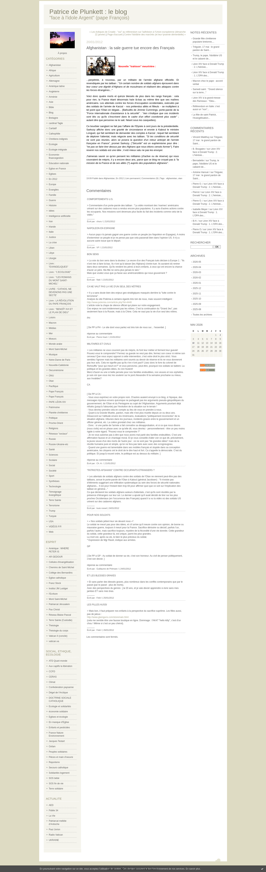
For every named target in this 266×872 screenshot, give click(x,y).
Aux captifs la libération (60, 666)
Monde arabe (55, 344)
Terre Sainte (55, 500)
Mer (51, 333)
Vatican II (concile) (58, 636)
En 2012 (53, 179)
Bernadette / (199, 160)
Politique (53, 418)
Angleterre (54, 91)
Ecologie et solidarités (60, 706)
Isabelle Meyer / (201, 209)
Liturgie (52, 258)
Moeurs (52, 338)
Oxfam (52, 746)
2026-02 (197, 277)
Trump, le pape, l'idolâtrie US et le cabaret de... (206, 163)
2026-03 (197, 272)
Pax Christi (54, 609)
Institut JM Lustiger (58, 588)
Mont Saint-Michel (58, 349)
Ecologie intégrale (58, 149)
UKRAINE (54, 840)
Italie (51, 232)
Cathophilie (54, 133)
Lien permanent (132, 178)
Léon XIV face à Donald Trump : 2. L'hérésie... (206, 152)
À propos (62, 53)
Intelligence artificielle (60, 216)
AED (51, 805)
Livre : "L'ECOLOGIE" (60, 272)
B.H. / (196, 221)
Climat (52, 682)
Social (52, 465)
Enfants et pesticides (59, 727)
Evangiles (54, 189)
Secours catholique (58, 767)
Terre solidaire (56, 788)
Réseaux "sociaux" (58, 433)
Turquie (52, 516)
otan (180, 178)
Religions (53, 428)
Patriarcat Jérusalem (59, 604)
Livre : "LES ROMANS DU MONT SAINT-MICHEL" (60, 280)
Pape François (56, 391)
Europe (52, 184)
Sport (51, 476)
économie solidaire (58, 711)
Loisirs (52, 317)
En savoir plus (193, 868)
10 (193, 343)
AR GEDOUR (56, 556)
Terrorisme (54, 505)
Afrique (52, 70)
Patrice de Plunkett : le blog (88, 11)
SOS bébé (54, 778)
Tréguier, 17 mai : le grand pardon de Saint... (208, 140)
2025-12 (197, 288)
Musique (53, 354)
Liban (51, 247)
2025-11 (197, 293)
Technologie (55, 486)
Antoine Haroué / (201, 172)
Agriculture (54, 75)
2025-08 (197, 309)
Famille (52, 195)
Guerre (52, 200)
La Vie (52, 815)
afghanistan (171, 178)
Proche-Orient (56, 423)
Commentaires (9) (150, 178)
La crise (53, 242)
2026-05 (197, 262)
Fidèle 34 (53, 810)
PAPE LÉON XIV (57, 402)
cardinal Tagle (56, 123)
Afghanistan (55, 65)
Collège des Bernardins (61, 572)
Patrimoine (54, 407)
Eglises (52, 174)
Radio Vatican (56, 834)
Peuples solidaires (58, 751)
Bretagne (53, 118)
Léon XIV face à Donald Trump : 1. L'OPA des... (208, 212)
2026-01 (197, 283)
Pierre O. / (198, 183)
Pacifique (53, 386)
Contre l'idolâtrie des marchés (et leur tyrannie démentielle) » (155, 34)
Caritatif (53, 128)
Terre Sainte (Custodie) (60, 620)
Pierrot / (197, 192)
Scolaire (53, 460)
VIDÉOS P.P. (55, 526)
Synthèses (54, 481)
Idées (51, 210)
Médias (52, 328)
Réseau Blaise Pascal (60, 615)
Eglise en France (57, 168)
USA (51, 521)
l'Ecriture (53, 593)
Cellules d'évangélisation (61, 562)
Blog (51, 112)
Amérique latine (57, 86)
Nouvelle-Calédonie (59, 365)
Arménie (53, 97)
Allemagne (54, 81)
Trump (52, 510)
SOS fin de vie (56, 783)
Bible (51, 107)
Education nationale (59, 163)
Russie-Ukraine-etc (58, 444)
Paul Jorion (54, 829)
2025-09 (197, 304)
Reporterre (54, 762)
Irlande (52, 226)
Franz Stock (55, 583)
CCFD (52, 671)
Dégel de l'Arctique (58, 692)
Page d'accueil (114, 34)
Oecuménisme (56, 370)
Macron (52, 322)
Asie (51, 102)
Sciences (53, 454)
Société (52, 470)
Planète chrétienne (58, 412)
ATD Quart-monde (58, 661)
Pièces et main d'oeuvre (61, 757)
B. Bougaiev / (199, 149)
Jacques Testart (57, 741)
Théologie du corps (58, 630)
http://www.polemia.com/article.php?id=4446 (109, 302)
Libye (51, 253)
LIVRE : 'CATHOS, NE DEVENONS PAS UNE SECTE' (60, 292)
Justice (52, 237)
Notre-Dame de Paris (59, 360)
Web (51, 532)
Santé (52, 449)
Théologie (54, 625)
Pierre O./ (197, 229)
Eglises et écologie (58, 717)
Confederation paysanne (61, 687)
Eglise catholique (57, 578)
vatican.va (54, 641)
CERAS (53, 676)
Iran (51, 221)
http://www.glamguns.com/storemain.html (108, 617)
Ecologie (53, 144)
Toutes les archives (202, 314)
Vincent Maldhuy (201, 137)
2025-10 (197, 298)
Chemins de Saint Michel (61, 567)
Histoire (53, 205)
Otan (51, 381)
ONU (51, 375)
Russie (52, 439)
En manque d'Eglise (59, 722)
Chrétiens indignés (58, 139)
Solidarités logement (59, 773)
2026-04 (197, 267)
